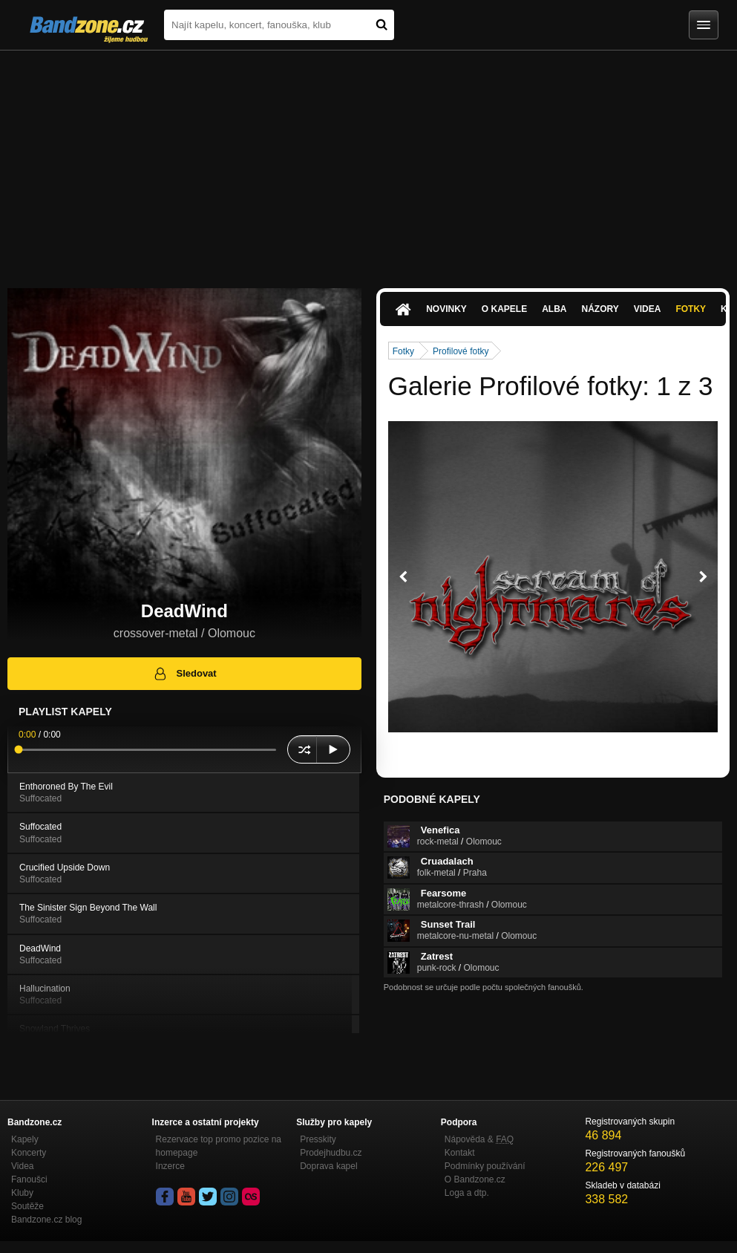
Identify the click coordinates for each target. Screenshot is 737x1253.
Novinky (446, 309)
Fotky (690, 309)
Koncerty (28, 1153)
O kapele (504, 309)
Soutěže (27, 1206)
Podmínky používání (485, 1166)
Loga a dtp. (467, 1193)
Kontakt (460, 1153)
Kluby (22, 1193)
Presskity (318, 1139)
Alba (554, 309)
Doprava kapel (328, 1166)
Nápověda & (479, 1139)
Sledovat (184, 673)
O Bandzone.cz (475, 1179)
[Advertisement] (368, 162)
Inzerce (170, 1166)
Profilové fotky (460, 351)
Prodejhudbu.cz (330, 1153)
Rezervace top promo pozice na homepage (218, 1146)
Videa (647, 309)
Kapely (25, 1139)
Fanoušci (29, 1179)
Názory (600, 309)
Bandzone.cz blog (46, 1219)
